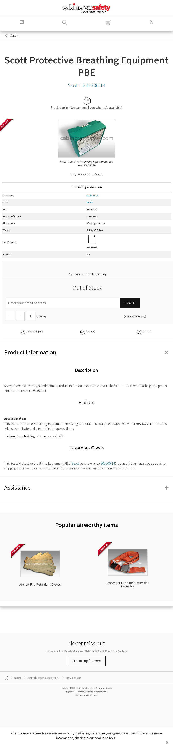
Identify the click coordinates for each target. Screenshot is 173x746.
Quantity (41, 316)
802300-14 (92, 195)
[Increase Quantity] (30, 316)
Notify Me (130, 303)
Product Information (86, 352)
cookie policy (104, 738)
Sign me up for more (86, 661)
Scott (90, 202)
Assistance (86, 487)
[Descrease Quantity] (9, 316)
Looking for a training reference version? (32, 436)
